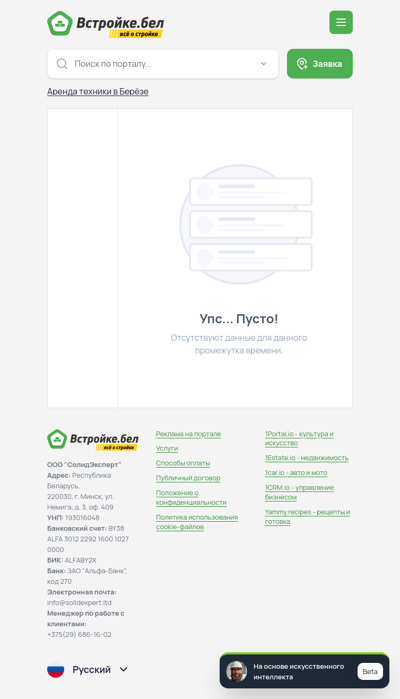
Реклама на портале (188, 433)
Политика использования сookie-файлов (197, 521)
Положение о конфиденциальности (191, 497)
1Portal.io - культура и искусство (299, 438)
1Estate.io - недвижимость (307, 457)
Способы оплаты (183, 463)
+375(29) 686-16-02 (79, 634)
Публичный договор (188, 477)
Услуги (167, 448)
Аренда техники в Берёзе (98, 91)
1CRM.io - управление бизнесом (299, 492)
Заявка (327, 64)
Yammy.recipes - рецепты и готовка (307, 516)
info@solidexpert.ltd (79, 602)
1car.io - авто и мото (296, 472)
